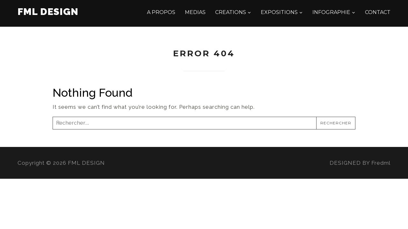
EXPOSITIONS (279, 12)
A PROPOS (161, 12)
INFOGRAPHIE (331, 12)
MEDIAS (195, 12)
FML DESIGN (48, 11)
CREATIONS (230, 12)
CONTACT (377, 12)
